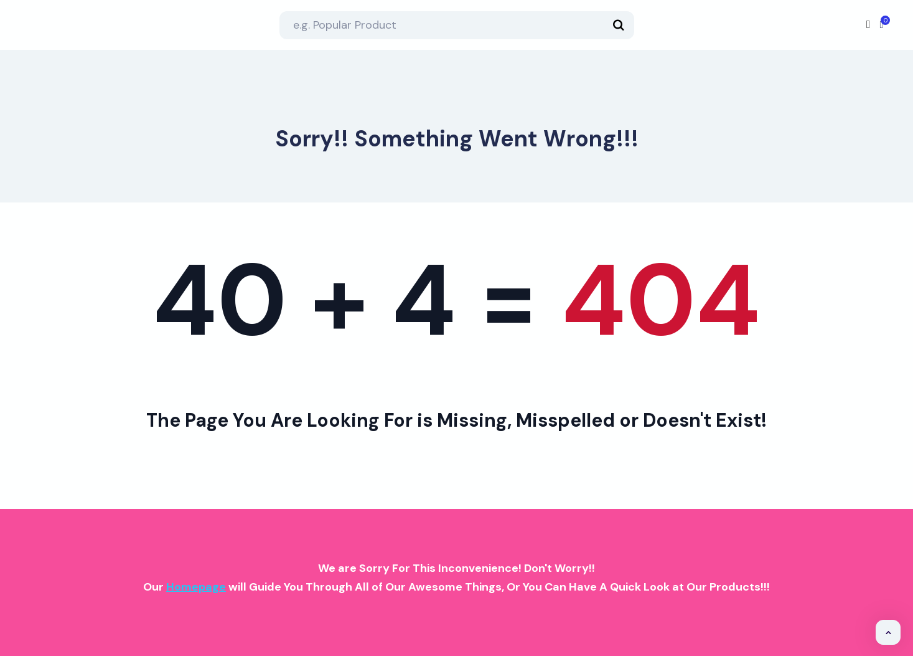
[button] (888, 632)
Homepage (196, 586)
